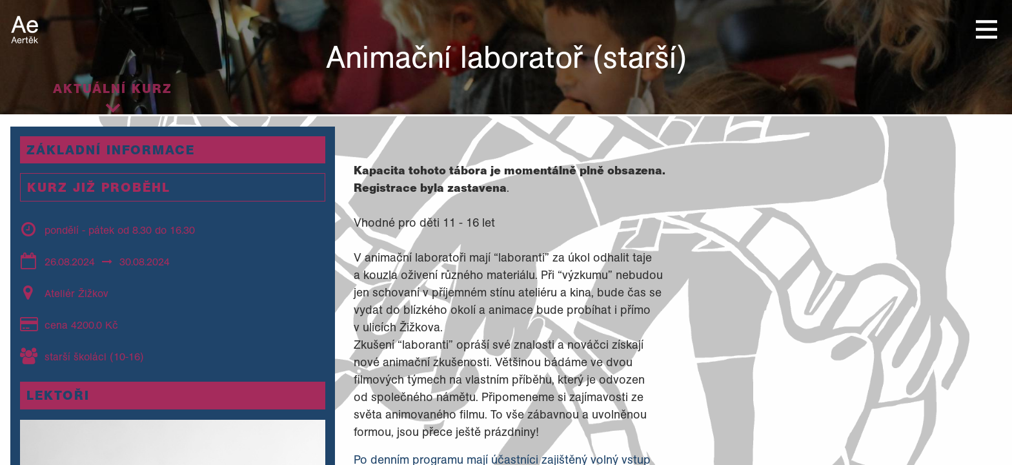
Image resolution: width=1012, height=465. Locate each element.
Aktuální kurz (112, 88)
